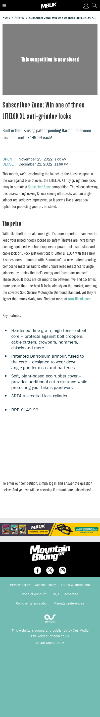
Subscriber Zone (39, 187)
